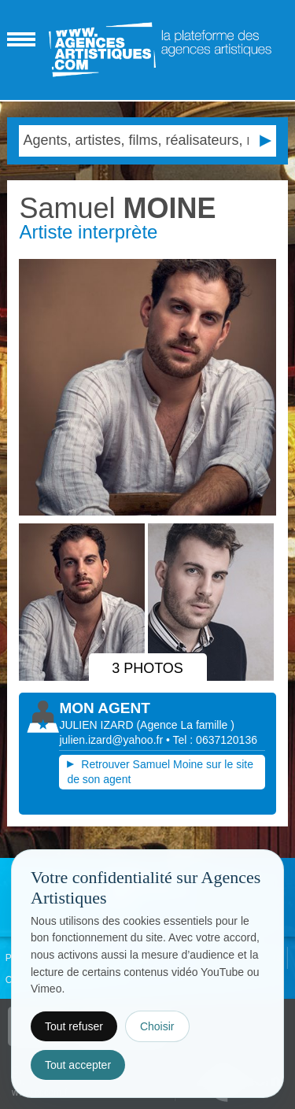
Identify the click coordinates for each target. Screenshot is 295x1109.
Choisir (157, 1026)
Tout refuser (74, 1026)
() (185, 725)
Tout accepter (78, 1065)
